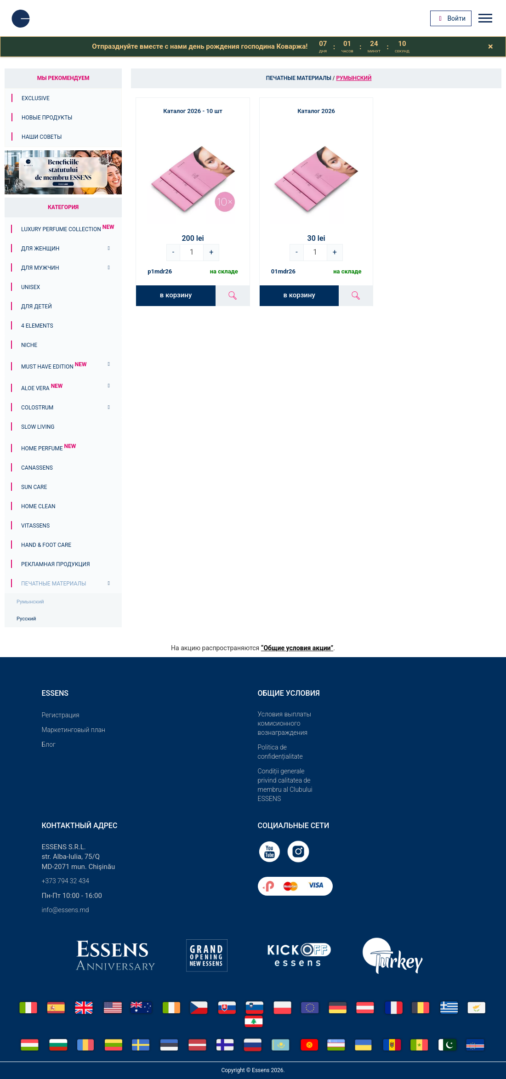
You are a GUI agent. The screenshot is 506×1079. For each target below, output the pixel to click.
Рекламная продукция (55, 564)
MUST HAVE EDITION (53, 366)
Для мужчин (40, 268)
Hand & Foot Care (46, 545)
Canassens (37, 468)
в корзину (176, 295)
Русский (26, 619)
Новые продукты (47, 117)
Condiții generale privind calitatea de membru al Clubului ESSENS (285, 784)
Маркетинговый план (73, 729)
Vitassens (35, 525)
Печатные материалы (53, 583)
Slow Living (37, 427)
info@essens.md (65, 910)
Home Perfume (48, 448)
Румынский (30, 602)
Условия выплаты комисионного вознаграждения (285, 723)
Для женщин (40, 248)
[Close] (490, 46)
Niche (29, 345)
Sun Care (34, 487)
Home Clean (38, 506)
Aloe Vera (42, 388)
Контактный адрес (80, 825)
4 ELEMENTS (37, 326)
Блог (49, 744)
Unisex (30, 287)
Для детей (36, 306)
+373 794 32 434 (66, 881)
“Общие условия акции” (297, 648)
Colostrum (37, 407)
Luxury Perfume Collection (67, 229)
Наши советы (42, 137)
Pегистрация (61, 715)
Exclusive (36, 98)
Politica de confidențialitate (280, 752)
